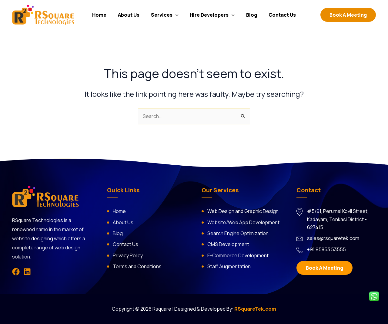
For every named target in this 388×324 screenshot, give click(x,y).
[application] (176, 15)
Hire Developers (211, 15)
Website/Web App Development (243, 222)
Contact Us (277, 15)
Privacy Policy (128, 255)
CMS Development (228, 244)
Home (104, 15)
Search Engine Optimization (238, 233)
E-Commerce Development (238, 255)
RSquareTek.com (255, 308)
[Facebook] (16, 271)
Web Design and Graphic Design (243, 211)
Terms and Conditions (137, 266)
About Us (131, 15)
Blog (248, 15)
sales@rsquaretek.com (333, 238)
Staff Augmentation (229, 266)
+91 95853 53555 (326, 249)
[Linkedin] (27, 271)
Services (165, 15)
